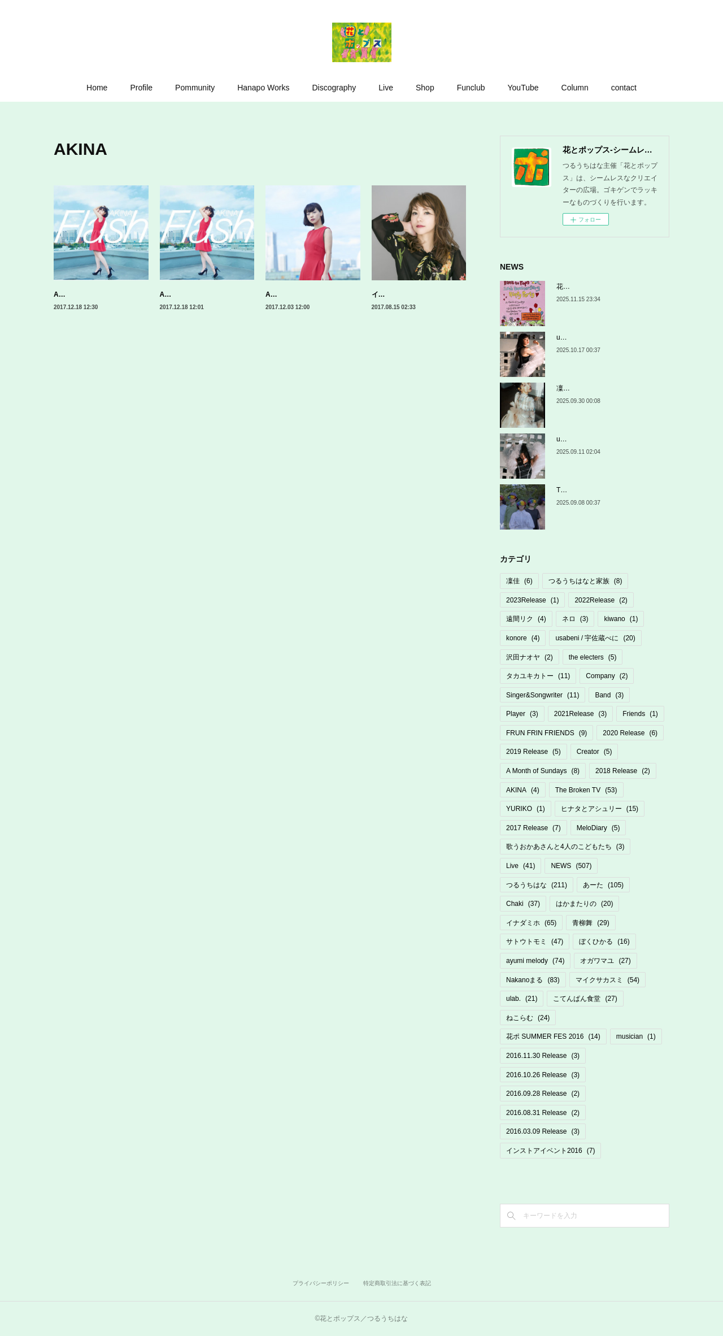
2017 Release (533, 828)
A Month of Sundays (543, 771)
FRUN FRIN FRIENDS (546, 733)
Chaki (523, 904)
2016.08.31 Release (543, 1113)
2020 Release (630, 733)
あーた (603, 885)
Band (609, 695)
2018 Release (622, 771)
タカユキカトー (538, 676)
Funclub (471, 87)
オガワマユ (605, 961)
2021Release (580, 714)
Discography (334, 87)
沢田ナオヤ (529, 657)
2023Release (532, 600)
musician (636, 1036)
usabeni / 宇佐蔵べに (595, 638)
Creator (594, 752)
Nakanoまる (533, 980)
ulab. (521, 999)
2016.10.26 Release (543, 1075)
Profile (141, 87)
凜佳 (519, 581)
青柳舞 (590, 923)
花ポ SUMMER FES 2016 (553, 1036)
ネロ (575, 619)
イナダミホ (531, 923)
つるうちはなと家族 (585, 581)
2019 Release (533, 752)
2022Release (600, 600)
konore (522, 638)
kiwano (621, 619)
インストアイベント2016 (550, 1151)
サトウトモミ (534, 941)
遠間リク (526, 619)
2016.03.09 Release (543, 1131)
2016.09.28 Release (543, 1094)
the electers (593, 657)
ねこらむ (528, 1018)
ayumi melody (535, 961)
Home (96, 87)
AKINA (522, 790)
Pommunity (195, 87)
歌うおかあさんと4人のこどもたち (565, 847)
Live (385, 87)
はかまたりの (584, 904)
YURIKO (525, 809)
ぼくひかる (604, 941)
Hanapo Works (263, 87)
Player (522, 714)
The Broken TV (586, 790)
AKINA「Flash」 (80, 294)
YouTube (523, 87)
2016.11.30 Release (543, 1056)
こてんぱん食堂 (585, 999)
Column (575, 87)
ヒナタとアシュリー (599, 809)
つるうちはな (536, 885)
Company (607, 676)
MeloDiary (598, 828)
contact (624, 87)
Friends (640, 714)
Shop (425, 87)
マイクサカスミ (607, 980)
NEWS (571, 866)
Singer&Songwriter (542, 695)
